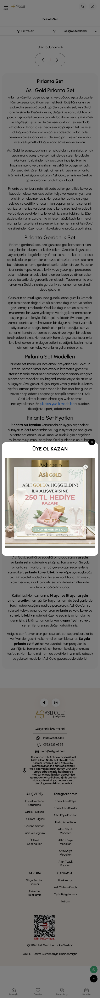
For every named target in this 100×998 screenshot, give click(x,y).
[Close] (91, 442)
